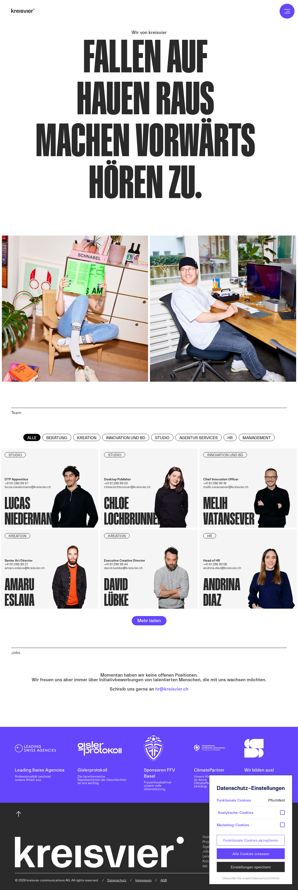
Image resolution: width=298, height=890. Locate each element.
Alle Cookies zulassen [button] (250, 853)
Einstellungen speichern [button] (251, 867)
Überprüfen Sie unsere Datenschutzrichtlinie (250, 878)
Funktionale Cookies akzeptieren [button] (250, 840)
